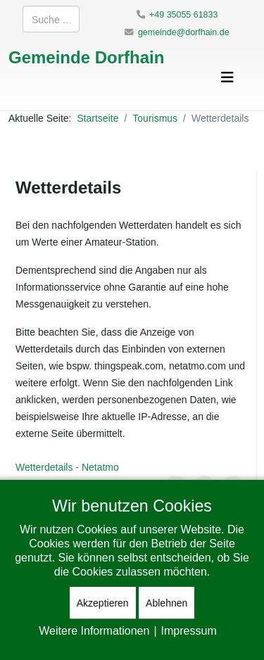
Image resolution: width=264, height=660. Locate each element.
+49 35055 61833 (183, 14)
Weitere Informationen (94, 630)
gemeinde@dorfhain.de (184, 32)
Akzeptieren (103, 602)
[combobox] (51, 19)
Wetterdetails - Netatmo (67, 467)
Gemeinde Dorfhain (86, 56)
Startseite (97, 118)
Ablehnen (166, 602)
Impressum (189, 630)
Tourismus (154, 118)
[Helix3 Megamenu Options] (227, 77)
